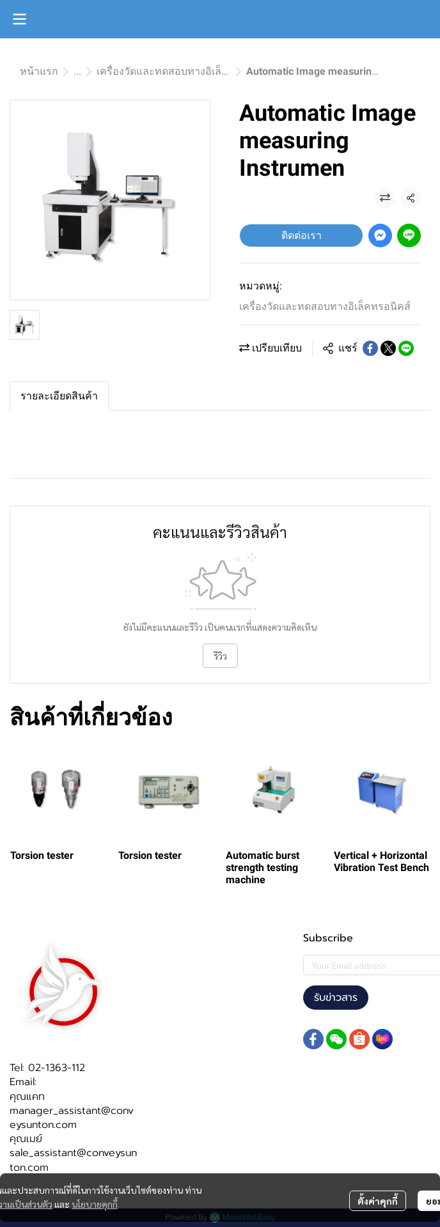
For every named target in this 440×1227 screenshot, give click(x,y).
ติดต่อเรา (301, 235)
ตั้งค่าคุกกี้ (378, 1201)
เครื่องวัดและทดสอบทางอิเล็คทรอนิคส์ (182, 71)
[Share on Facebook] (370, 348)
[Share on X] (388, 348)
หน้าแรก (39, 71)
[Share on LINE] (406, 348)
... (77, 71)
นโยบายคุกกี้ (95, 1204)
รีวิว (220, 655)
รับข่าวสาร (336, 997)
